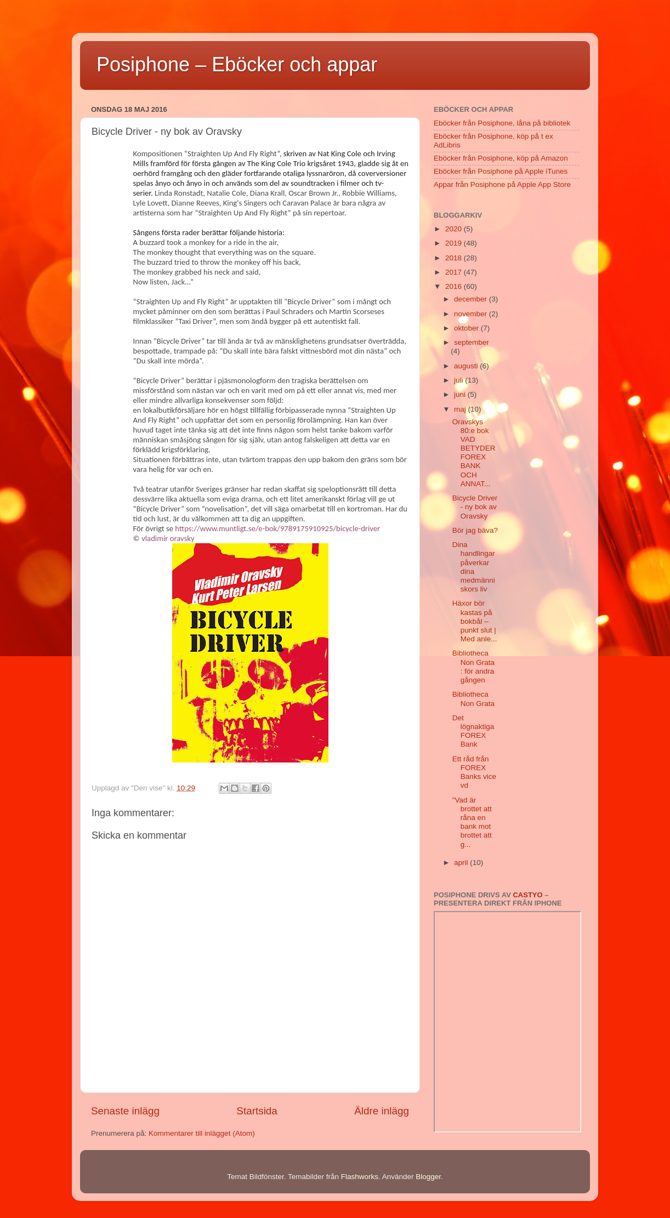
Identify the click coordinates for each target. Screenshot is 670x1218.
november (471, 314)
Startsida (256, 1111)
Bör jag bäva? (475, 530)
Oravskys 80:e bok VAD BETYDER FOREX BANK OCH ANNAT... (474, 453)
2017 (454, 272)
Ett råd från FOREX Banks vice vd (474, 772)
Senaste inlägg (125, 1111)
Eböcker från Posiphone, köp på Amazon (501, 158)
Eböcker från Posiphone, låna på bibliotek (502, 123)
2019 (454, 243)
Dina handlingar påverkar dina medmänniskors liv (473, 566)
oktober (467, 328)
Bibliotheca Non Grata (473, 698)
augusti (467, 366)
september (471, 342)
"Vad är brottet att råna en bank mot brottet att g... (472, 822)
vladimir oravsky (167, 538)
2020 (454, 229)
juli (459, 380)
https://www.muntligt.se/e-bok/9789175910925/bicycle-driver (277, 528)
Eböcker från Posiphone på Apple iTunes (500, 171)
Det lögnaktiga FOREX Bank (473, 731)
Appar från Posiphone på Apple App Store (502, 184)
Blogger (428, 1177)
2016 (454, 286)
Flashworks (359, 1177)
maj (461, 409)
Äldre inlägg (381, 1111)
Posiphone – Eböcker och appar (236, 64)
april (462, 862)
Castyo (527, 895)
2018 (454, 258)
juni (461, 394)
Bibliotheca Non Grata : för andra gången (473, 666)
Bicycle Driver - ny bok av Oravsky (475, 507)
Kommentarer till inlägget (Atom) (202, 1133)
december (471, 299)
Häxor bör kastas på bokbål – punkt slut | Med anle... (474, 621)
